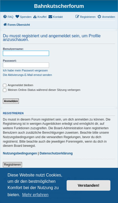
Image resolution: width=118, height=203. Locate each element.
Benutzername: (13, 48)
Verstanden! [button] (88, 185)
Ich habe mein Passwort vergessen (25, 70)
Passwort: (10, 60)
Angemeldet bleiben (18, 85)
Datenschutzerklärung (56, 153)
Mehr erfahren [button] (35, 194)
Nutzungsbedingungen (20, 153)
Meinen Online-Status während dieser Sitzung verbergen (41, 89)
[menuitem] (8, 17)
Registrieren (12, 164)
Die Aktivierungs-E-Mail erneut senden (27, 74)
